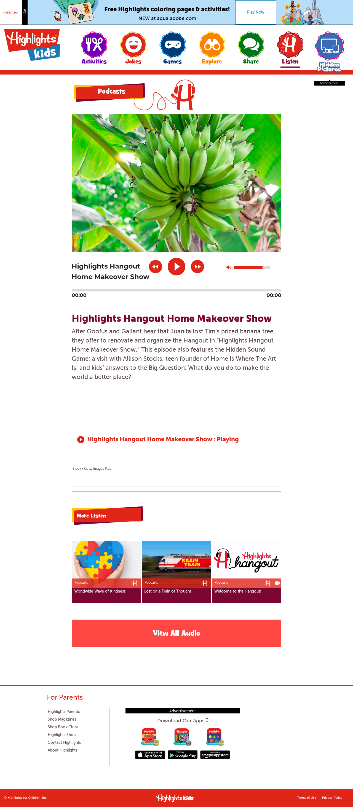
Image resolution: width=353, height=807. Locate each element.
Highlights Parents (64, 712)
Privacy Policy (332, 798)
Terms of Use (306, 798)
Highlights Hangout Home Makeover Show (150, 440)
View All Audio (176, 634)
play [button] (176, 266)
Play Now (255, 12)
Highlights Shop (62, 735)
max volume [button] (228, 269)
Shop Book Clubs (63, 727)
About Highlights (62, 750)
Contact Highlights (64, 743)
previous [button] (155, 266)
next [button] (197, 266)
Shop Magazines (62, 719)
